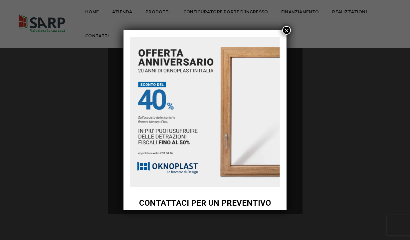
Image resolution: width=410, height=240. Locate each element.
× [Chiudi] (286, 30)
